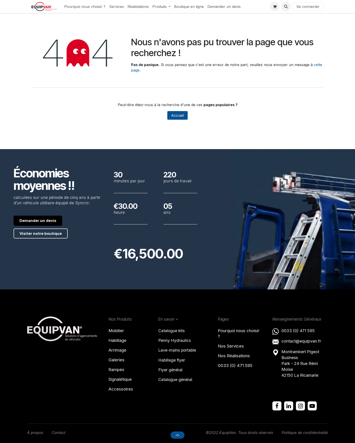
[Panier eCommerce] (274, 6)
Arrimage (119, 352)
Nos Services (233, 348)
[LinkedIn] (288, 405)
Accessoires (122, 395)
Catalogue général (178, 383)
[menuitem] (84, 6)
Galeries (118, 363)
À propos (35, 432)
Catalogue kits (173, 330)
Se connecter (308, 6)
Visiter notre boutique (43, 234)
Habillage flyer (173, 362)
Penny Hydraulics (177, 341)
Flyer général (172, 373)
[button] (286, 6)
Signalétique (123, 384)
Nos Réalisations (238, 359)
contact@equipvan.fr (301, 340)
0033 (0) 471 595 (238, 369)
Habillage (119, 341)
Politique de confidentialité (303, 432)
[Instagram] (300, 405)
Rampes (118, 373)
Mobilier (118, 330)
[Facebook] (276, 405)
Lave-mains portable (180, 351)
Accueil (177, 115)
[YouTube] (312, 405)
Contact (60, 432)
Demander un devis (40, 220)
